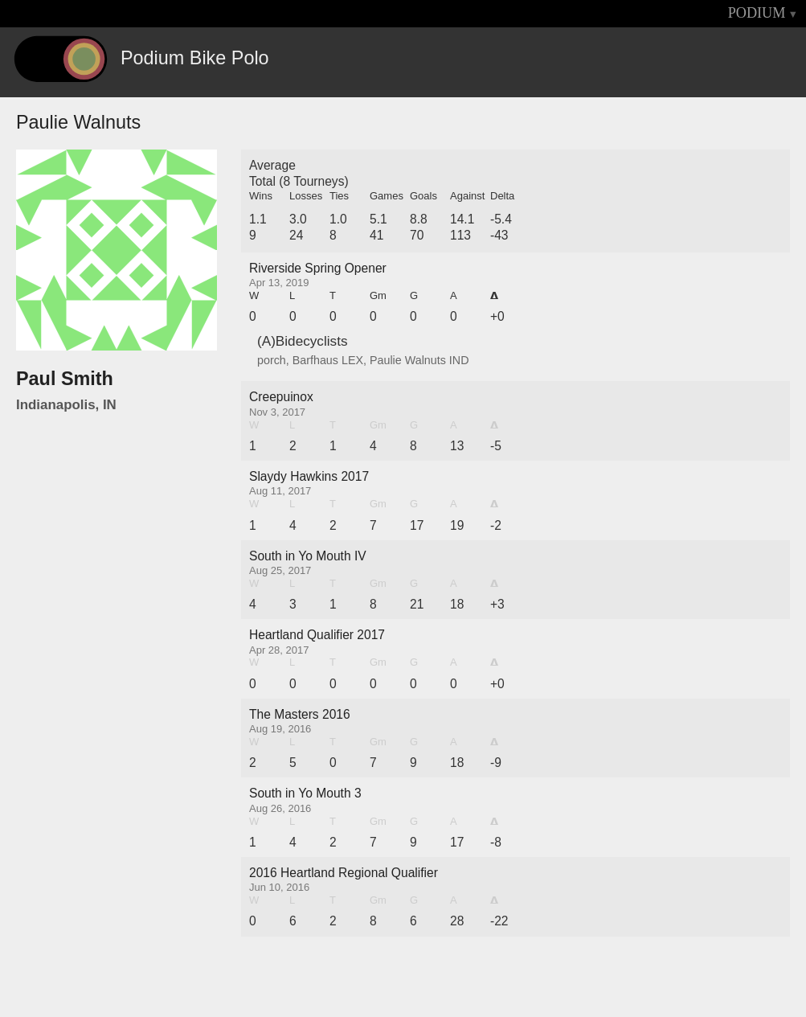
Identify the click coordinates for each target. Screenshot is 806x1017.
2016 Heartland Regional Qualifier (343, 873)
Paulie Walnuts (408, 360)
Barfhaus (315, 360)
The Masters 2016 (299, 714)
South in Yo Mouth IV (307, 556)
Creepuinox (281, 397)
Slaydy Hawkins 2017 (309, 476)
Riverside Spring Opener (318, 268)
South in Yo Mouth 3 (305, 793)
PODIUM (757, 13)
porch (271, 360)
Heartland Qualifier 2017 (317, 635)
